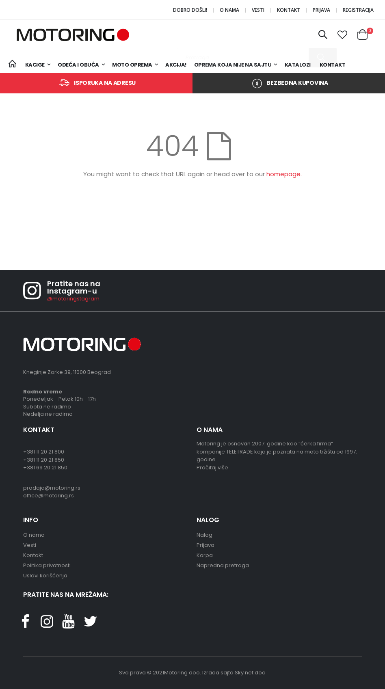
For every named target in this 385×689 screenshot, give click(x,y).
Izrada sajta (218, 672)
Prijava (321, 10)
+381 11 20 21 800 (43, 452)
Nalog (204, 535)
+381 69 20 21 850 (45, 467)
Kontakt (288, 10)
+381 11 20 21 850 (43, 460)
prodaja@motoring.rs (51, 488)
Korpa (205, 555)
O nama (229, 10)
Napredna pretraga (223, 565)
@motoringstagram (73, 298)
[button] (342, 35)
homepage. (284, 174)
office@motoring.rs (48, 495)
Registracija (358, 10)
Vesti (258, 10)
